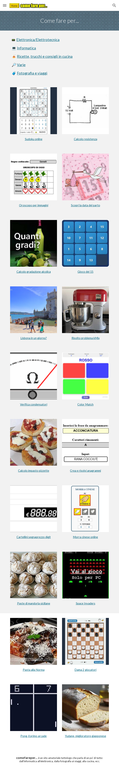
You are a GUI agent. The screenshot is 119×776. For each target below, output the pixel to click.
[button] (4, 5)
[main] (59, 21)
